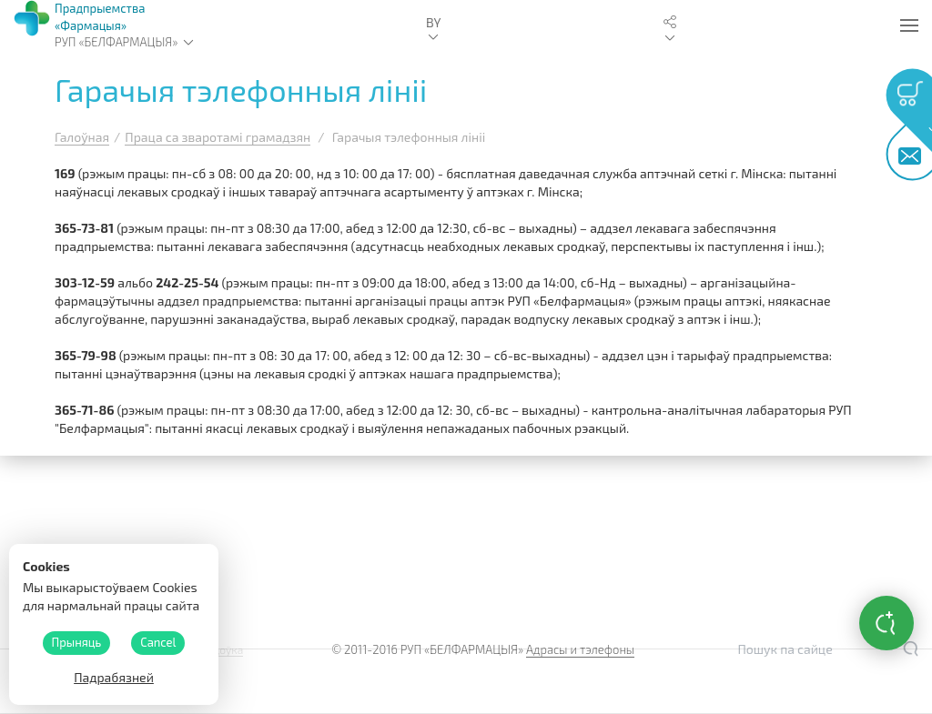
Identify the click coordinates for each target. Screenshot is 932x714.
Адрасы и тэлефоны (580, 649)
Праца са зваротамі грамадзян (217, 137)
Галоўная (82, 137)
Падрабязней (114, 677)
